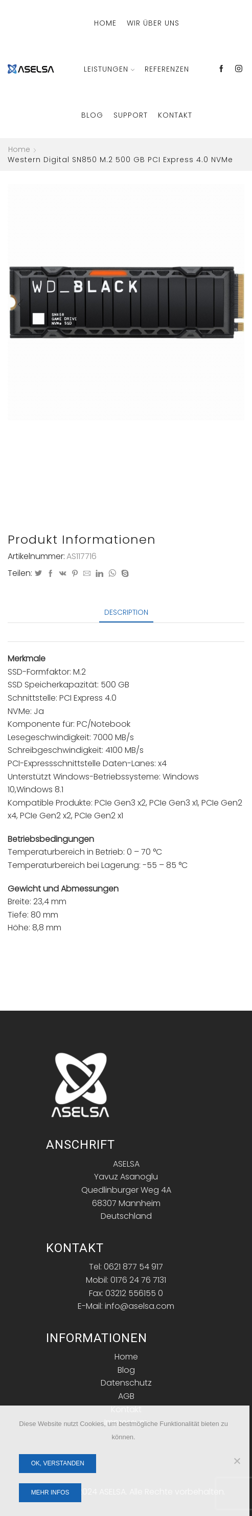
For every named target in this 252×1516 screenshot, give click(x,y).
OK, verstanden (57, 1463)
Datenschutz (126, 1383)
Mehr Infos (50, 1492)
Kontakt (175, 115)
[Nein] (237, 1461)
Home (105, 23)
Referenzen (167, 69)
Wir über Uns (153, 23)
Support (130, 115)
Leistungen (109, 69)
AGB (126, 1396)
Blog (92, 115)
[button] (20, 304)
